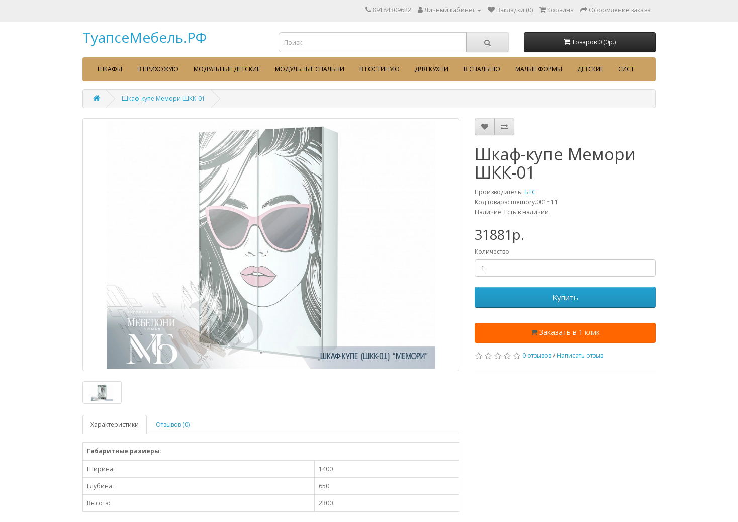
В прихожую (157, 69)
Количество (492, 251)
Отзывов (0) (173, 424)
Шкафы (110, 69)
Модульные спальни (309, 69)
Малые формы (538, 69)
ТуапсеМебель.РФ (144, 37)
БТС (530, 192)
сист (626, 69)
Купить (565, 297)
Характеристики (114, 424)
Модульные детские (227, 69)
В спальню (482, 69)
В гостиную (379, 69)
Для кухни (431, 69)
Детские (590, 69)
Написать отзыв (580, 355)
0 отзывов (536, 355)
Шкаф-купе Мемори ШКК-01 (163, 98)
